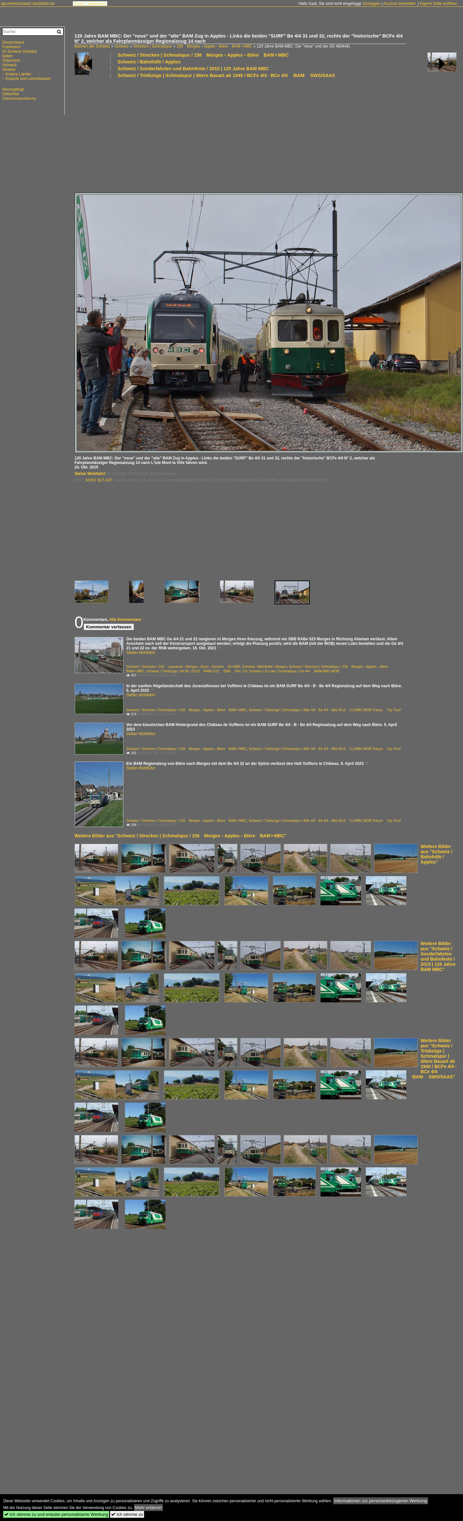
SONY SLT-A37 (98, 480)
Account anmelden (399, 3)
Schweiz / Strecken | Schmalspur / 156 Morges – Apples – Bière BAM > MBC (203, 55)
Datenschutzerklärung (19, 98)
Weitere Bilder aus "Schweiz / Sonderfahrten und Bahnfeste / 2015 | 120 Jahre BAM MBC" (438, 956)
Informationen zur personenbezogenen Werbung (380, 1500)
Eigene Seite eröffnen (438, 3)
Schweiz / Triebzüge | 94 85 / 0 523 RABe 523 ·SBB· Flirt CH (196, 671)
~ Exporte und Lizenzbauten (26, 78)
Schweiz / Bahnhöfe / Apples (149, 61)
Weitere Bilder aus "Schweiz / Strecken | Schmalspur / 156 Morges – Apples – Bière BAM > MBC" (180, 835)
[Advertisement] (199, 135)
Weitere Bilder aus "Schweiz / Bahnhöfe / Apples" (436, 854)
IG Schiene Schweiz (19, 51)
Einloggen (371, 3)
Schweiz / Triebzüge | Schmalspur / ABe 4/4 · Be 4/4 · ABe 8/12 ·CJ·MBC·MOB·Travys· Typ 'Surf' (325, 710)
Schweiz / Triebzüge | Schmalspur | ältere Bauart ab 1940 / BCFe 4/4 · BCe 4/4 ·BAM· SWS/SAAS (226, 75)
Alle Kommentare (125, 619)
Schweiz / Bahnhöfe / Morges (264, 666)
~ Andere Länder (16, 74)
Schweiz (121, 46)
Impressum (97, 4)
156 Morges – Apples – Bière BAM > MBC (214, 46)
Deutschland (13, 42)
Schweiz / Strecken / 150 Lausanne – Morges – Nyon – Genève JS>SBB (183, 666)
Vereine (9, 69)
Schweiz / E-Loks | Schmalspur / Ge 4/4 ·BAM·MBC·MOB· (294, 671)
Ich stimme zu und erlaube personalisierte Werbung (56, 1514)
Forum (79, 4)
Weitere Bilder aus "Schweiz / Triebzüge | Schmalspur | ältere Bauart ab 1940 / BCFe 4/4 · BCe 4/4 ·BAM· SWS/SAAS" (434, 1058)
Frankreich (11, 47)
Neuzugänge (13, 89)
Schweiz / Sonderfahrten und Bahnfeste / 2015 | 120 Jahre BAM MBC (193, 68)
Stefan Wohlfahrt (90, 473)
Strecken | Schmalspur (152, 46)
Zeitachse (10, 94)
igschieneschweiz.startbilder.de (27, 3)
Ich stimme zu (127, 1514)
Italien (7, 56)
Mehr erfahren (148, 1507)
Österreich (11, 60)
